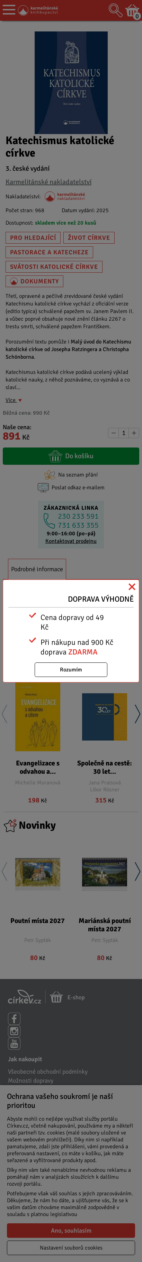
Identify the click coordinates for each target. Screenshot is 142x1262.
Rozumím (71, 669)
